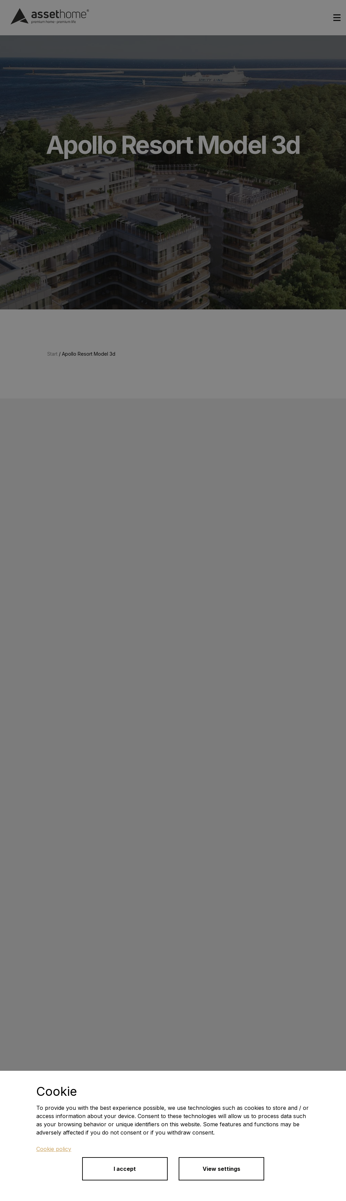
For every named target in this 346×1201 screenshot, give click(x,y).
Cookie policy (53, 1148)
